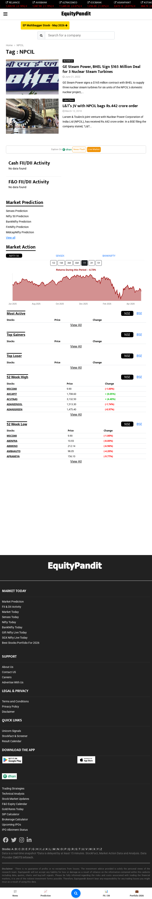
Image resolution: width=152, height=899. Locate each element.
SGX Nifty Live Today (15, 637)
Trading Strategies (13, 788)
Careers (6, 677)
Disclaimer (8, 711)
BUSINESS (68, 61)
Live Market (94, 149)
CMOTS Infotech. (23, 857)
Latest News (69, 100)
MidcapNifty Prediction (20, 232)
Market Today (10, 611)
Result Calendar (11, 741)
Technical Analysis (13, 793)
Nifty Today (9, 622)
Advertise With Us (12, 682)
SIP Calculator (10, 814)
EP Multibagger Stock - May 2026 (45, 25)
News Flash (79, 149)
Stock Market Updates (15, 798)
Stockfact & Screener (15, 736)
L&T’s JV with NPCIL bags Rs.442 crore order (100, 106)
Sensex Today (10, 617)
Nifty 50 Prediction (17, 216)
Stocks (6, 849)
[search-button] (76, 893)
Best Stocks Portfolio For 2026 (20, 642)
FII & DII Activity (11, 606)
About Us (7, 667)
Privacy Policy (10, 706)
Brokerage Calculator (15, 819)
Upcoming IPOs (11, 824)
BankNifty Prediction (18, 221)
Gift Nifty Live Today (14, 632)
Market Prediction (13, 601)
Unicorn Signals (11, 730)
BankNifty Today (12, 627)
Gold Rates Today (13, 809)
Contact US (9, 672)
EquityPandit (76, 14)
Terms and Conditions (15, 701)
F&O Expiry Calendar (14, 804)
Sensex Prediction (17, 210)
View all (10, 237)
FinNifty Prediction (17, 227)
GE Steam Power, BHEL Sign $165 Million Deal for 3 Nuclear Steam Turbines (101, 69)
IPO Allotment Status (15, 829)
